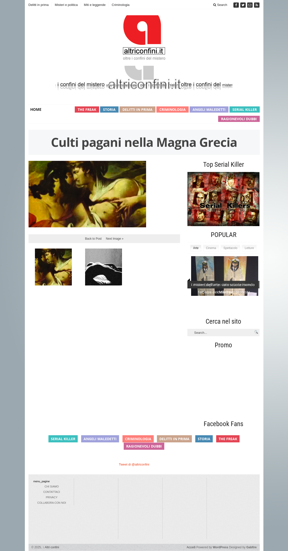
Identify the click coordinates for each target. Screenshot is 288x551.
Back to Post (93, 238)
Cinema (211, 248)
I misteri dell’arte (205, 284)
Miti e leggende (95, 5)
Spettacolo (230, 248)
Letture (249, 248)
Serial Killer (244, 109)
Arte (195, 248)
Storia (109, 109)
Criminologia (120, 5)
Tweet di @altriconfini (134, 464)
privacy (51, 497)
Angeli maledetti (209, 109)
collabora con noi (51, 502)
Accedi (191, 547)
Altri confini (51, 547)
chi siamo (52, 486)
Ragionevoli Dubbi (239, 119)
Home (35, 109)
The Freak (87, 109)
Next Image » (114, 238)
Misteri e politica (66, 5)
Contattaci (51, 491)
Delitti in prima (39, 5)
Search (220, 5)
